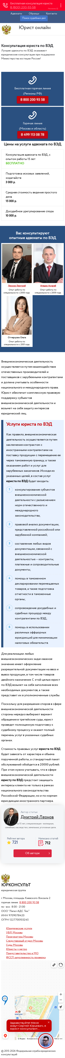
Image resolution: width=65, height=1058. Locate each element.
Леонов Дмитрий (17, 286)
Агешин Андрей (48, 286)
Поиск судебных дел (34, 18)
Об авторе (32, 853)
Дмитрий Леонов (37, 817)
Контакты (51, 13)
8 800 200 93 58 (29, 902)
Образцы (34, 13)
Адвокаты (16, 13)
